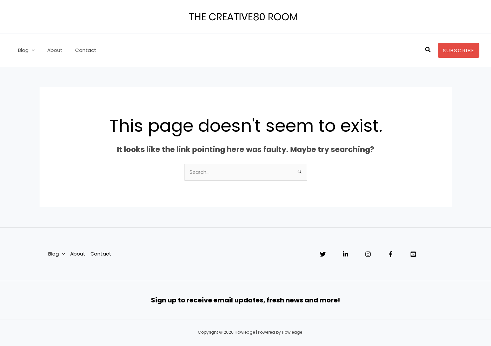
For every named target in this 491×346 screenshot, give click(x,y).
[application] (30, 50)
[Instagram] (368, 255)
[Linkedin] (345, 255)
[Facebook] (391, 255)
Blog (25, 50)
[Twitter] (323, 255)
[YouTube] (413, 255)
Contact (79, 50)
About (51, 50)
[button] (428, 50)
